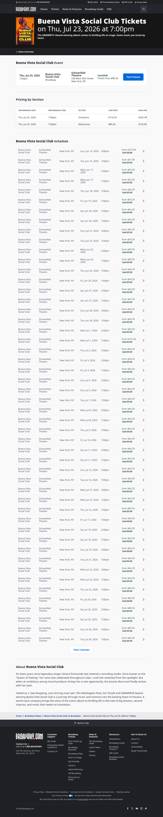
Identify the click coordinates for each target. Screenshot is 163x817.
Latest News (94, 747)
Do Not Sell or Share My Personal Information (93, 795)
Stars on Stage (75, 757)
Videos (92, 751)
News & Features (72, 9)
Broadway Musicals (73, 748)
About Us (135, 739)
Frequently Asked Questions (55, 746)
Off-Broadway (74, 773)
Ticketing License (123, 792)
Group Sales (141, 2)
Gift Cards (127, 2)
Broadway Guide (94, 9)
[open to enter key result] (143, 9)
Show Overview (25, 52)
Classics (72, 765)
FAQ (109, 9)
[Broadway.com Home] (26, 9)
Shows (44, 9)
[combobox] (131, 9)
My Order (93, 2)
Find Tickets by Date (75, 742)
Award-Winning (75, 769)
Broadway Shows (31, 716)
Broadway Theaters (114, 747)
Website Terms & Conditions (57, 792)
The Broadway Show (110, 2)
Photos (92, 755)
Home (19, 716)
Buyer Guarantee (139, 750)
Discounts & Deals (74, 778)
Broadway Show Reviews (116, 758)
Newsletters (114, 739)
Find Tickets (133, 77)
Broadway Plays (75, 753)
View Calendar (81, 649)
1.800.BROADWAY (33, 2)
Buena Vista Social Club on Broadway (61, 716)
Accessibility (136, 746)
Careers (134, 743)
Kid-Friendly (73, 761)
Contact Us (21, 744)
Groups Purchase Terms (104, 792)
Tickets (55, 9)
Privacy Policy (38, 792)
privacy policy (83, 799)
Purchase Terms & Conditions (82, 792)
